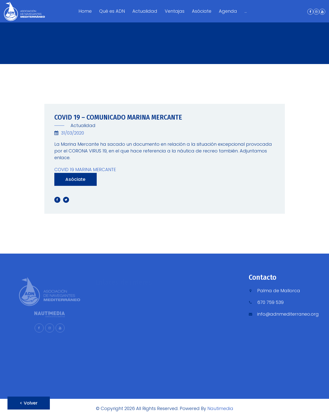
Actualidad (144, 11)
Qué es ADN (112, 11)
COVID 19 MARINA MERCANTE (85, 169)
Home (85, 11)
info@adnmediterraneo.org (288, 314)
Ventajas (174, 11)
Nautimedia (220, 408)
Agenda (228, 11)
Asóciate (201, 11)
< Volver (29, 403)
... (246, 11)
